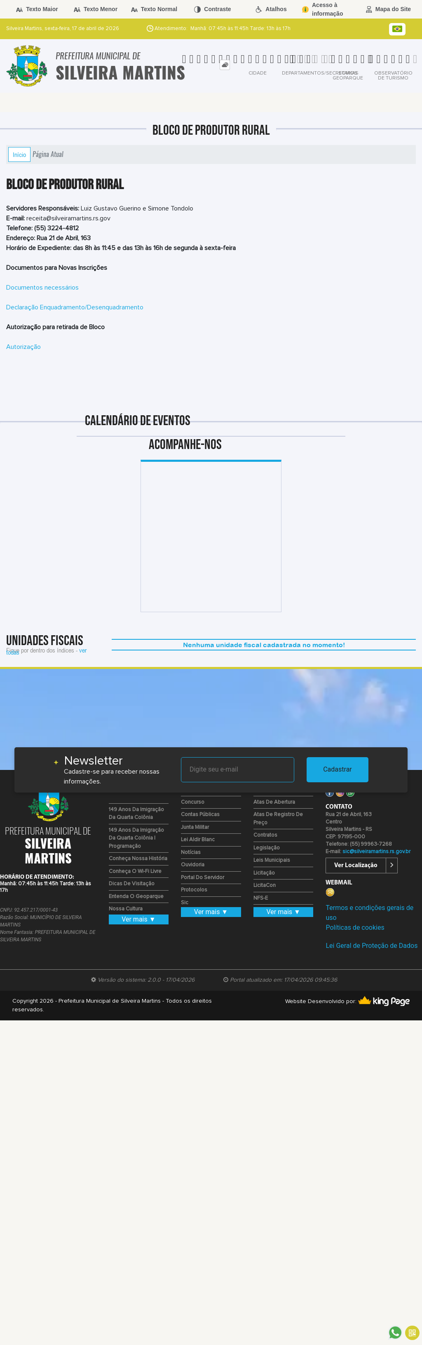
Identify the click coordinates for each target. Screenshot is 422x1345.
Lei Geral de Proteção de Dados (371, 946)
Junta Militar (195, 827)
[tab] (225, 65)
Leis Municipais (271, 860)
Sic (184, 902)
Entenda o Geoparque (136, 896)
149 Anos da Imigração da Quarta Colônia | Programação (136, 838)
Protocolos (194, 890)
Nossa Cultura (126, 909)
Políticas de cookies (355, 927)
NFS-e (260, 898)
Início (19, 154)
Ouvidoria (192, 865)
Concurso (192, 802)
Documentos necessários (42, 287)
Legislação (266, 848)
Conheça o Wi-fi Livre (135, 871)
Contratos (265, 835)
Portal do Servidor (202, 877)
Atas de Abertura (274, 802)
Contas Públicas (200, 814)
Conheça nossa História (138, 858)
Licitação (264, 873)
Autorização (23, 347)
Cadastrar (337, 769)
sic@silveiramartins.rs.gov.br (376, 851)
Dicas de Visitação (132, 884)
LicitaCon (264, 885)
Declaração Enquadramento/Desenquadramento (74, 307)
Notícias (191, 852)
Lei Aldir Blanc (198, 839)
